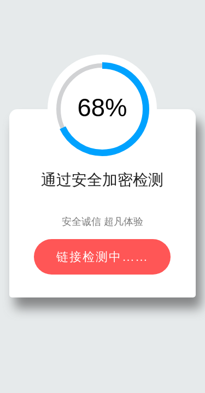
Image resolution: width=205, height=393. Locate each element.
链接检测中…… (102, 257)
